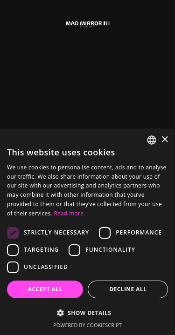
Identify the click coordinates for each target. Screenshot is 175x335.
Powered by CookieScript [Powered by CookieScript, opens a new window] (87, 325)
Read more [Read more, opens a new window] (69, 213)
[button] (87, 313)
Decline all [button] (128, 289)
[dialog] (87, 231)
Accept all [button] (45, 289)
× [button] (164, 139)
